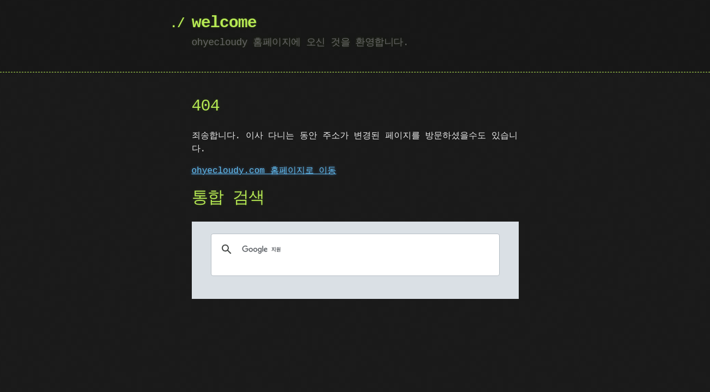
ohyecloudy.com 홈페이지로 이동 (264, 171)
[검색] (353, 249)
